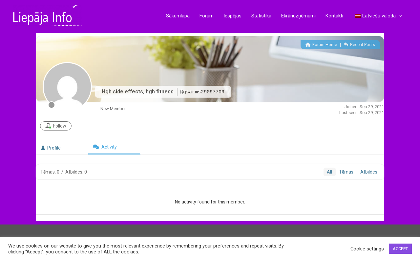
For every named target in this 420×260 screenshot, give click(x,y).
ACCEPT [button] (400, 248)
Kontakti (334, 16)
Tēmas (346, 172)
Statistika (261, 16)
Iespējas (232, 16)
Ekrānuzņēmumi (298, 16)
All (329, 172)
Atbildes (368, 172)
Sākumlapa (178, 16)
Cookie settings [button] (367, 249)
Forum (207, 16)
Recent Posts (359, 44)
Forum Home (321, 44)
